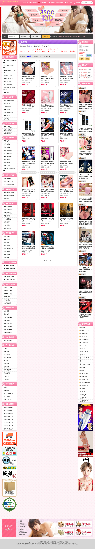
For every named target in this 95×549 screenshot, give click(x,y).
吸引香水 (6, 242)
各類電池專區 (7, 340)
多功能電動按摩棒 (8, 100)
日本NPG (82, 327)
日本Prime (82, 370)
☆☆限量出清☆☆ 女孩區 (9, 66)
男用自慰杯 (6, 141)
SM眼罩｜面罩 (7, 287)
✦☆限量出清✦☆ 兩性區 (9, 71)
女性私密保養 (7, 323)
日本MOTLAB (83, 373)
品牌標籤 (39, 24)
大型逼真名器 (7, 150)
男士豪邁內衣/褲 (8, 393)
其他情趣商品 (7, 332)
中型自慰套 (6, 147)
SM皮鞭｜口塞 (7, 294)
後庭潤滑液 (6, 225)
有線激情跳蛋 (7, 127)
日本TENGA (83, 336)
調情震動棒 (6, 109)
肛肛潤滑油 (6, 239)
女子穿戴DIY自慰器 (9, 279)
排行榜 (35, 20)
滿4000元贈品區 (8, 419)
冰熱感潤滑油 (7, 210)
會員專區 (22, 534)
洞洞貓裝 (6, 360)
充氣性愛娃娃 (7, 156)
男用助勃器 (6, 165)
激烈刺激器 (6, 236)
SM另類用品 (7, 303)
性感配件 (6, 376)
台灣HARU (82, 398)
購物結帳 (33, 2)
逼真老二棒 (6, 103)
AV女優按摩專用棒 (9, 265)
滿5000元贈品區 (8, 422)
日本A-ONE (83, 345)
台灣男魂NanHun (84, 401)
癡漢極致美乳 (7, 159)
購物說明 (42, 2)
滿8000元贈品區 (8, 429)
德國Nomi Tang (83, 385)
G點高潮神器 (7, 106)
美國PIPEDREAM (84, 382)
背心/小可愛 (7, 357)
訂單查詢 (64, 10)
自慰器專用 (6, 222)
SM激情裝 (6, 300)
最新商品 (34, 15)
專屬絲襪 (6, 390)
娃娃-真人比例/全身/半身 (9, 169)
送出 (82, 59)
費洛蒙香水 (6, 314)
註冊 (87, 59)
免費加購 (31, 10)
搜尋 (45, 36)
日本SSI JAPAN (84, 358)
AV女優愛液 (7, 219)
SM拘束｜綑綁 (7, 290)
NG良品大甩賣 (7, 75)
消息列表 (22, 526)
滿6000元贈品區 (8, 426)
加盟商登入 (23, 532)
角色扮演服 (6, 373)
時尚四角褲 (6, 396)
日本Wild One (83, 355)
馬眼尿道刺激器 (8, 248)
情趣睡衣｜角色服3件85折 (9, 88)
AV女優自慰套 (7, 153)
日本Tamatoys (83, 342)
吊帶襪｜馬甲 (7, 370)
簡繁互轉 (60, 2)
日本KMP (82, 367)
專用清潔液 (6, 320)
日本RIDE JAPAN (84, 361)
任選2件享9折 (7, 81)
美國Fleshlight (83, 379)
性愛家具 (6, 198)
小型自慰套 (6, 144)
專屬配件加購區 (8, 78)
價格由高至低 (46, 56)
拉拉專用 (6, 257)
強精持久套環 (7, 178)
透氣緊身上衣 (7, 399)
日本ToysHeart (83, 333)
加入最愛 (68, 2)
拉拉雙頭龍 (6, 251)
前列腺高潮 (6, 254)
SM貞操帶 (6, 297)
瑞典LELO (82, 391)
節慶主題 (6, 351)
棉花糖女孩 (6, 354)
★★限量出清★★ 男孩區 (9, 61)
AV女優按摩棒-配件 (9, 268)
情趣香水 (6, 311)
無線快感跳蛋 (7, 130)
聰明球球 (6, 119)
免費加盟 (51, 2)
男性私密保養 (7, 326)
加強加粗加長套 (8, 181)
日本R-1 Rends (83, 352)
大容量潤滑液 (7, 228)
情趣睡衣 (6, 364)
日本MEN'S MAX (84, 364)
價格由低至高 (37, 56)
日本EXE (82, 348)
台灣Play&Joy (83, 395)
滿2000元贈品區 (8, 413)
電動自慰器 (6, 162)
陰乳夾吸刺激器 (8, 113)
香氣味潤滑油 (7, 213)
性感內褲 (6, 379)
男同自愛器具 (7, 245)
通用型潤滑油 (7, 206)
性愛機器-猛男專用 (9, 192)
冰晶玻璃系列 (7, 329)
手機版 (77, 2)
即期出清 (6, 92)
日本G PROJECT (84, 330)
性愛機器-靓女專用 (9, 195)
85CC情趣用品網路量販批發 (10, 2)
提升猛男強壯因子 (8, 184)
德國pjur (82, 388)
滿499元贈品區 (7, 410)
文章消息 (58, 20)
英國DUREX (83, 376)
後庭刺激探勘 (7, 317)
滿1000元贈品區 (8, 407)
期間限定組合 (7, 84)
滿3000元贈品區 (8, 416)
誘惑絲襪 (6, 367)
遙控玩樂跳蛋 (7, 133)
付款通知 (61, 15)
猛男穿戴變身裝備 (8, 276)
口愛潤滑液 (6, 216)
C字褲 (5, 348)
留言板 (56, 24)
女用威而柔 (6, 116)
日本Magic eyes (84, 339)
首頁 (25, 2)
